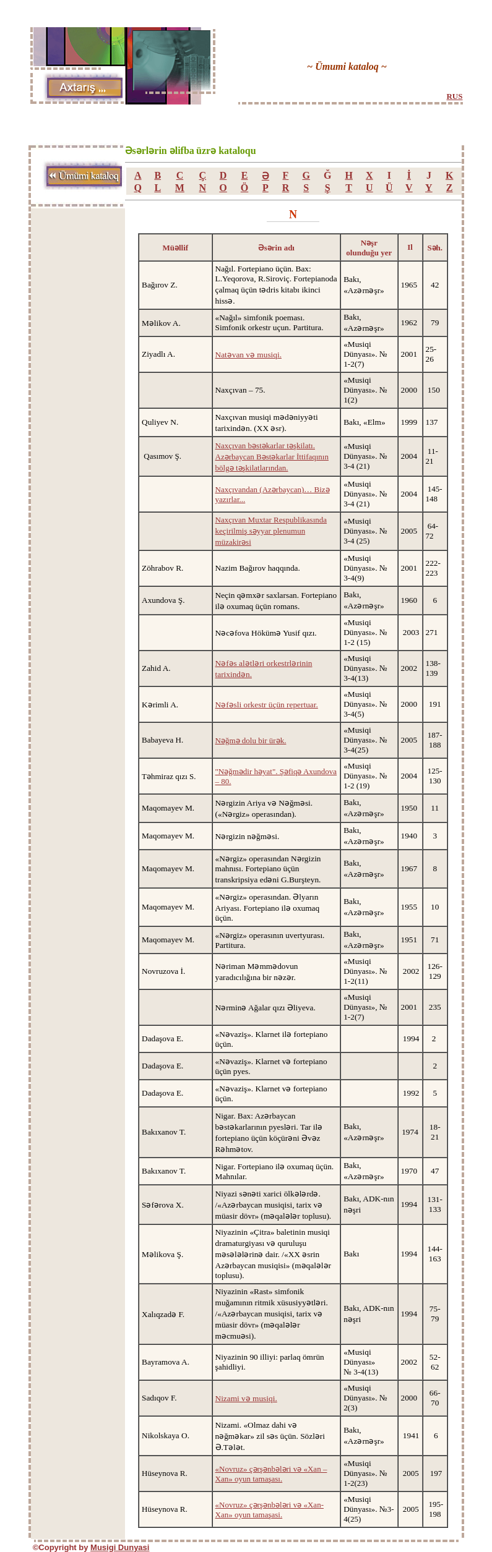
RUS (454, 96)
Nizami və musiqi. (246, 1398)
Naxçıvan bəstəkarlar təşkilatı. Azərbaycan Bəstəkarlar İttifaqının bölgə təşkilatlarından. (272, 456)
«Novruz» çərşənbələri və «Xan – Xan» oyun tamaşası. (271, 1473)
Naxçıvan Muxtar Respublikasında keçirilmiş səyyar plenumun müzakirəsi (271, 531)
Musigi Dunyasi (119, 1547)
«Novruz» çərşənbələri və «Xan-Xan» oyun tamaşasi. (269, 1509)
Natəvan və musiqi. (248, 354)
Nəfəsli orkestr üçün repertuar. (266, 704)
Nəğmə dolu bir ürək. (251, 740)
